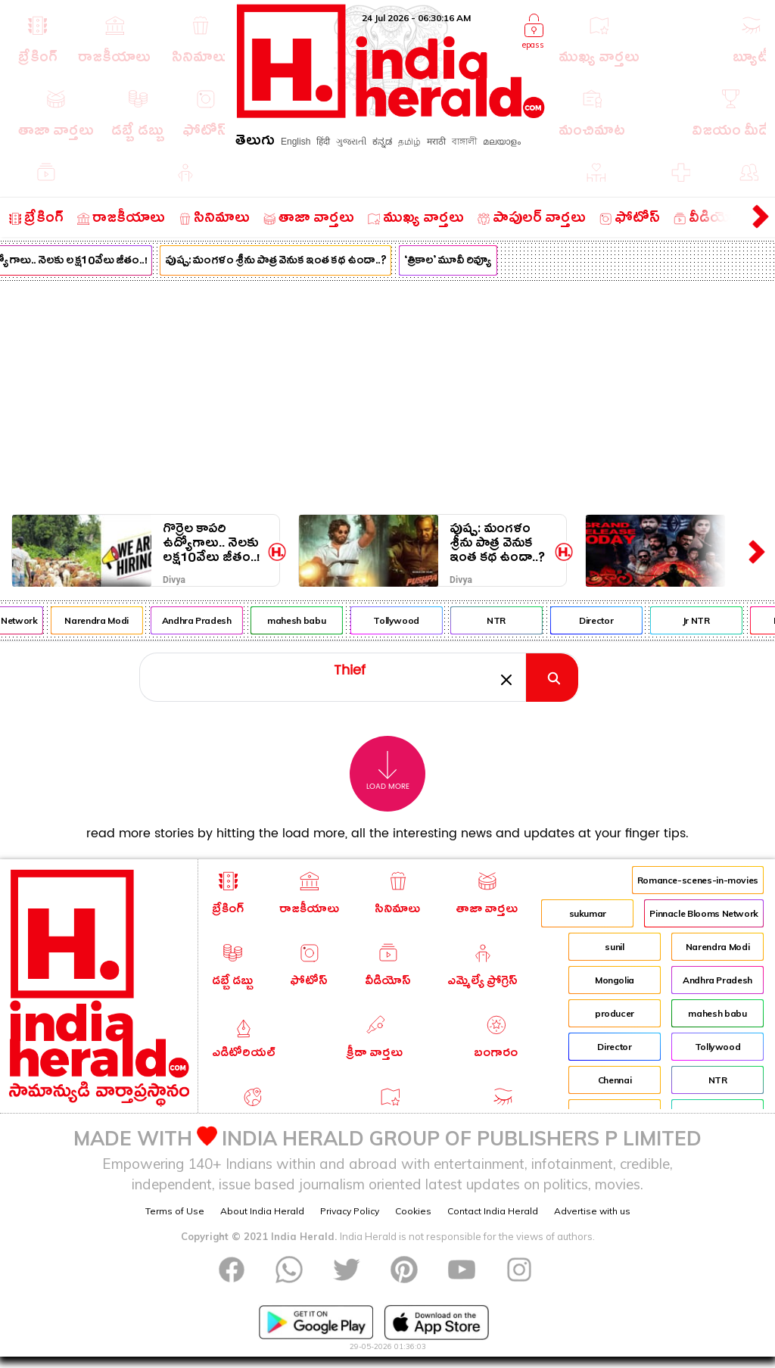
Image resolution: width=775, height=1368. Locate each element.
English (295, 141)
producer (614, 1013)
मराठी (436, 141)
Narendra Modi (104, 620)
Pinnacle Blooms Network (703, 913)
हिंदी (323, 141)
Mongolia (614, 980)
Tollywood (404, 620)
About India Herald (262, 1211)
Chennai (614, 1080)
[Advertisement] (387, 394)
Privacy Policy (349, 1211)
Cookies (413, 1211)
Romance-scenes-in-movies (697, 880)
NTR (504, 620)
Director (604, 620)
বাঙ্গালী (464, 141)
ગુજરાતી (351, 141)
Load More (387, 771)
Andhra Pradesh (204, 620)
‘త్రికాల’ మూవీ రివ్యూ (456, 262)
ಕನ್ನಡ (382, 141)
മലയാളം (502, 141)
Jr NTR (703, 620)
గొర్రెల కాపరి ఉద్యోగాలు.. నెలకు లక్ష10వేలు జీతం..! (211, 543)
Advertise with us (592, 1211)
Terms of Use (174, 1211)
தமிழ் (409, 141)
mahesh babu (304, 620)
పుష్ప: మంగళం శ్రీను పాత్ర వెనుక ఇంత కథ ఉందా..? (283, 262)
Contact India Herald (492, 1211)
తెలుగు (255, 142)
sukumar (587, 913)
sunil (614, 946)
